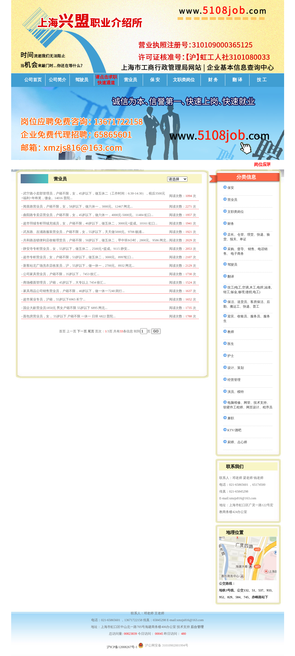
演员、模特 (233, 392)
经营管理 (232, 380)
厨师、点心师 (235, 442)
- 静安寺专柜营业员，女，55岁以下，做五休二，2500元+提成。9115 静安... (76, 249)
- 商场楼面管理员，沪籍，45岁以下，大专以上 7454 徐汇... (64, 282)
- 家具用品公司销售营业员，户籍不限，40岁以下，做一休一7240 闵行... (73, 291)
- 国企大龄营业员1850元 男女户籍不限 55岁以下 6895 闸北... (65, 308)
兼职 (228, 418)
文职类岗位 (184, 79)
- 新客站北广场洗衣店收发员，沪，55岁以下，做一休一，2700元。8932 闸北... (78, 266)
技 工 (262, 79)
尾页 (91, 331)
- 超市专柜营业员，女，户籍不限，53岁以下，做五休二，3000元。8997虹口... (78, 257)
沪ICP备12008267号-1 (122, 647)
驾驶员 (81, 79)
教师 (228, 332)
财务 (228, 224)
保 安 (155, 79)
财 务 (213, 79)
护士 (228, 356)
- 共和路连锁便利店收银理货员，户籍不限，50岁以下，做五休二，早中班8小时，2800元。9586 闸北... (95, 240)
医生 (228, 344)
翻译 (228, 276)
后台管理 (197, 627)
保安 (228, 188)
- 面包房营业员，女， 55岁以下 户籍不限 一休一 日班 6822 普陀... (69, 316)
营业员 (130, 79)
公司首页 (33, 79)
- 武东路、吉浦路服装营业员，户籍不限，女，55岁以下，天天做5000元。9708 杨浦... (83, 232)
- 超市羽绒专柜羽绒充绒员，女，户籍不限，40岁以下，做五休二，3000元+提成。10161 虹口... (90, 223)
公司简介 (57, 79)
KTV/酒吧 (232, 430)
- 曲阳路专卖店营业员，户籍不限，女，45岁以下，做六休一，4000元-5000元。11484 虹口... (88, 215)
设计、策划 (233, 368)
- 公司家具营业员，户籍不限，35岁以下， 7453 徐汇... (60, 274)
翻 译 (237, 79)
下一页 (82, 331)
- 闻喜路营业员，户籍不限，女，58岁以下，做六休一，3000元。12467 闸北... (77, 206)
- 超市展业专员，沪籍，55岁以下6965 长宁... (54, 299)
